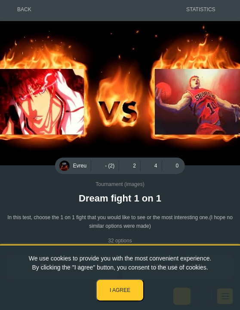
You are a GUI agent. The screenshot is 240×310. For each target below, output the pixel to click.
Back (24, 9)
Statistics (200, 9)
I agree (120, 290)
